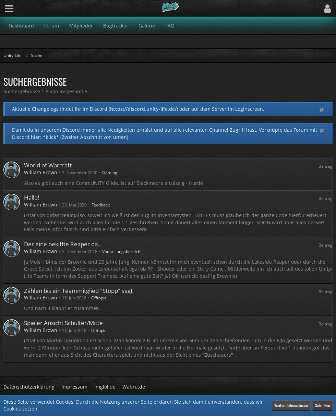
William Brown (40, 172)
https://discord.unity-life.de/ (143, 109)
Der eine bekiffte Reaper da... (63, 244)
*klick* (51, 137)
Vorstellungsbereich (121, 251)
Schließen (322, 405)
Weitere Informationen (291, 405)
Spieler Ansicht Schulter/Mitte (63, 323)
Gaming (109, 173)
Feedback (101, 205)
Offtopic (98, 298)
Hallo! (31, 197)
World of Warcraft (48, 165)
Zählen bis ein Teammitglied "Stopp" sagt (78, 291)
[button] (9, 8)
